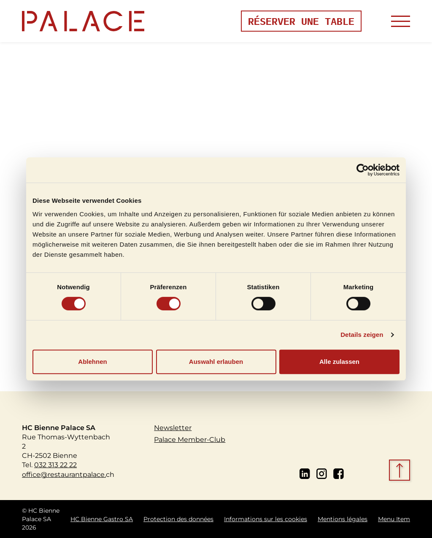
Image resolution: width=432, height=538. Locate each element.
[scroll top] (400, 471)
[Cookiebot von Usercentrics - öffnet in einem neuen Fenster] (363, 170)
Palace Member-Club (189, 439)
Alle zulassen (339, 361)
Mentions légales (342, 519)
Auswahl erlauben (216, 361)
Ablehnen (92, 361)
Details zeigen (361, 334)
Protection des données (178, 519)
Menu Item (394, 519)
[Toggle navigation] (400, 21)
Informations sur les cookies (265, 519)
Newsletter (173, 427)
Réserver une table (301, 21)
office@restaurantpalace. (64, 474)
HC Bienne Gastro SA (101, 519)
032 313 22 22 (55, 464)
